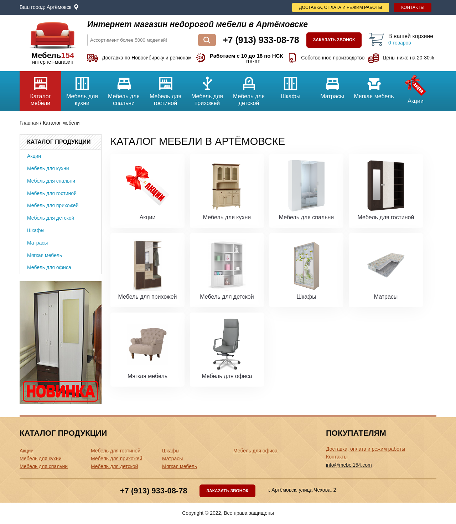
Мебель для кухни (82, 88)
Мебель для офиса (49, 267)
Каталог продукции (58, 142)
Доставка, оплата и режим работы (340, 7)
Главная (29, 123)
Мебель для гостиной (165, 88)
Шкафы (290, 85)
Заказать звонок (334, 39)
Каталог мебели (40, 88)
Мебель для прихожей (207, 88)
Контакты (412, 7)
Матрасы (332, 85)
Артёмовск (59, 7)
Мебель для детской (249, 88)
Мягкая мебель (374, 85)
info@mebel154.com (349, 465)
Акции (415, 87)
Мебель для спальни (124, 88)
